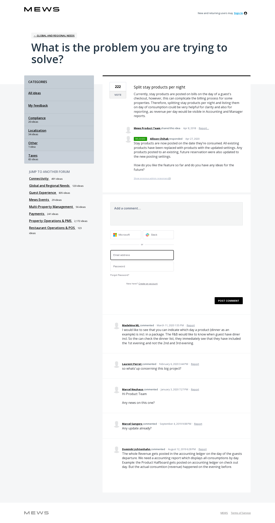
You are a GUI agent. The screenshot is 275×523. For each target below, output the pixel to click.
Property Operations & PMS (50, 221)
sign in (238, 13)
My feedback (38, 105)
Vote (117, 95)
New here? (142, 283)
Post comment (228, 300)
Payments (37, 214)
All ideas (34, 93)
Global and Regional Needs (49, 185)
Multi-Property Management (51, 207)
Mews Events (39, 200)
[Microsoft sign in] (125, 234)
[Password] (142, 267)
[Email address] (142, 255)
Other (33, 143)
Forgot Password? (119, 275)
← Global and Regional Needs (54, 35)
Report (191, 325)
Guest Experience (43, 192)
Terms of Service (241, 513)
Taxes (33, 155)
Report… (204, 128)
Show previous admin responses (152, 178)
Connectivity (39, 178)
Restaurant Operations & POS (52, 228)
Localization (37, 130)
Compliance (37, 118)
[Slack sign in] (158, 234)
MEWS (224, 513)
